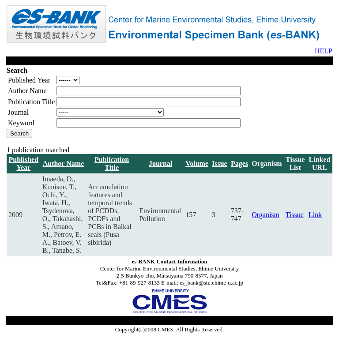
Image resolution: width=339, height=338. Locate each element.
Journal (160, 163)
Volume (196, 163)
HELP (323, 51)
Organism (265, 214)
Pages (239, 163)
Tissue (295, 214)
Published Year (24, 163)
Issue (219, 163)
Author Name (63, 163)
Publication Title (111, 163)
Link (315, 214)
